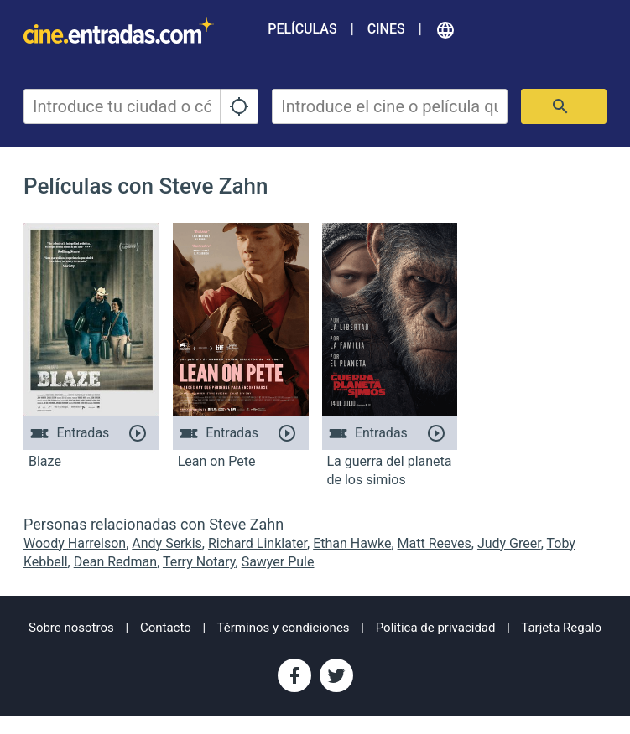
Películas (302, 29)
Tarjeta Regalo (561, 627)
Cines (386, 29)
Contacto (165, 627)
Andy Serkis (167, 543)
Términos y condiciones (283, 627)
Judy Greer (509, 543)
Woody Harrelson (74, 543)
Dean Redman (115, 562)
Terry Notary (199, 562)
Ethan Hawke (352, 543)
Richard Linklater (257, 543)
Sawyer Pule (278, 562)
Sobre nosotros (71, 627)
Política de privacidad (436, 627)
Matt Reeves (434, 543)
